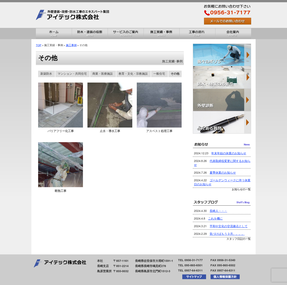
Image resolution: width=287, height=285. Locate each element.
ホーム (54, 33)
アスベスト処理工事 (159, 131)
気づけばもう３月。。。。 (227, 234)
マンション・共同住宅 (72, 73)
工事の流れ (197, 33)
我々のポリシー (222, 55)
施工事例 (71, 45)
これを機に (215, 218)
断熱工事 (60, 191)
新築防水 (46, 73)
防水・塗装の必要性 (222, 77)
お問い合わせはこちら (227, 21)
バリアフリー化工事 (61, 131)
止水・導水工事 (110, 131)
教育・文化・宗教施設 (133, 73)
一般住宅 (159, 73)
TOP (38, 45)
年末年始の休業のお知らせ (228, 153)
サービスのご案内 (126, 33)
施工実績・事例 (161, 33)
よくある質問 (222, 122)
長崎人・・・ (218, 211)
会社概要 (233, 33)
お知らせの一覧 (241, 189)
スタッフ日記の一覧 (238, 239)
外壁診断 (222, 100)
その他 (175, 73)
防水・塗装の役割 (90, 33)
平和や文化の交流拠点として (229, 226)
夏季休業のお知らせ (223, 172)
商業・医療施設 (102, 73)
